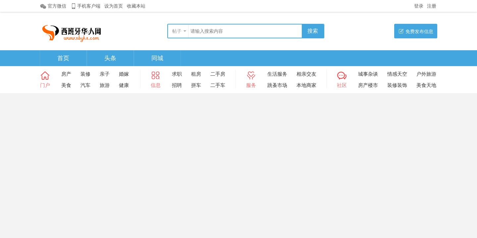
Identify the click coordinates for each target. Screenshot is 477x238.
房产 (66, 74)
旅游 (105, 85)
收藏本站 (136, 6)
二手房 (217, 74)
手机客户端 (85, 6)
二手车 (217, 85)
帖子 (177, 31)
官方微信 (53, 6)
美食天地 (426, 85)
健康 (124, 85)
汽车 (85, 85)
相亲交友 (306, 74)
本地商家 (306, 85)
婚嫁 (124, 74)
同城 (157, 58)
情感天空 (397, 74)
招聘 (177, 85)
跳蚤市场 (277, 85)
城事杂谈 (368, 74)
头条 (110, 58)
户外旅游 (426, 74)
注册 (431, 6)
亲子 (105, 74)
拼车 (196, 85)
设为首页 (113, 6)
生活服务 (277, 74)
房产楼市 (368, 85)
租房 (196, 74)
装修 (85, 74)
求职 (177, 74)
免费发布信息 (415, 31)
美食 (66, 85)
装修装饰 (397, 85)
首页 (63, 58)
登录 (418, 6)
